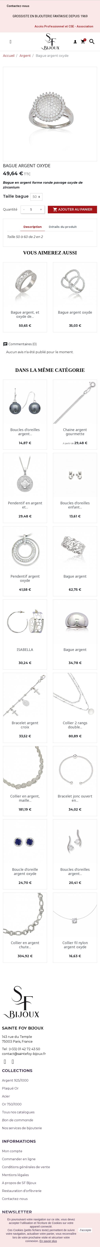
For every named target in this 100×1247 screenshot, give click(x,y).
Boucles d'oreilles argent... (25, 431)
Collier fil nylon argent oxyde (75, 944)
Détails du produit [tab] (63, 227)
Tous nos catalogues (18, 1112)
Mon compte (12, 1151)
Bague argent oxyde (75, 312)
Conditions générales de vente (26, 1167)
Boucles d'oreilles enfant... (75, 505)
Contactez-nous (14, 1199)
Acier (6, 1096)
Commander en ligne (19, 1159)
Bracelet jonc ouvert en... (75, 798)
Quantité (10, 209)
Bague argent (75, 576)
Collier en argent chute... (25, 944)
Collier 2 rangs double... (75, 725)
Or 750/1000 (12, 1104)
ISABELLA (25, 649)
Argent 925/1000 (15, 1080)
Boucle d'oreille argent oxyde (25, 871)
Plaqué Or (10, 1088)
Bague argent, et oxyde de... (25, 314)
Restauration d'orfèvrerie (22, 1191)
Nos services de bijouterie (22, 1128)
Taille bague (16, 196)
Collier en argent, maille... (25, 798)
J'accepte (85, 1230)
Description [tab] (33, 227)
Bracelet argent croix (25, 725)
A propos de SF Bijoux (19, 1183)
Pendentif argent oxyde (25, 578)
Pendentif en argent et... (25, 505)
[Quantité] (32, 209)
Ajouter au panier (72, 209)
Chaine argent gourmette (75, 431)
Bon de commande (17, 1120)
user (75, 41)
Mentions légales (15, 1175)
